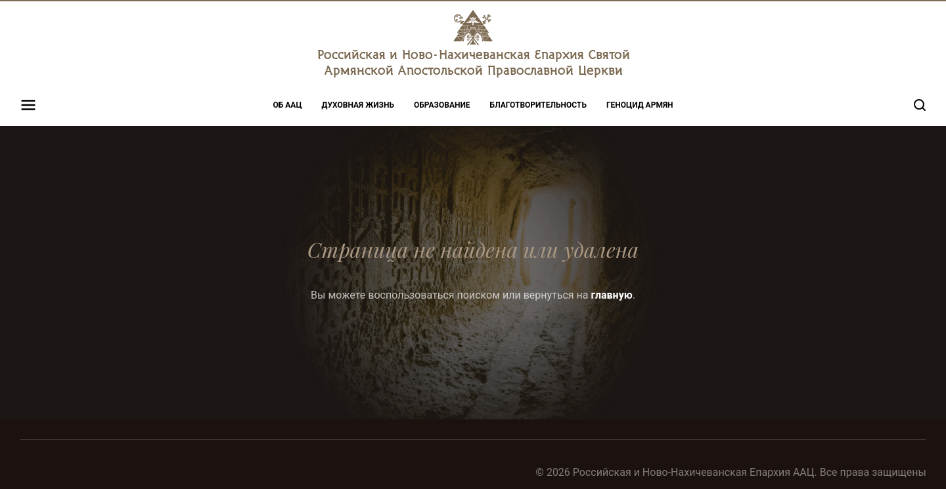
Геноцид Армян (639, 105)
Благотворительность (538, 105)
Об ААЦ (287, 105)
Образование (442, 105)
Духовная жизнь (358, 105)
